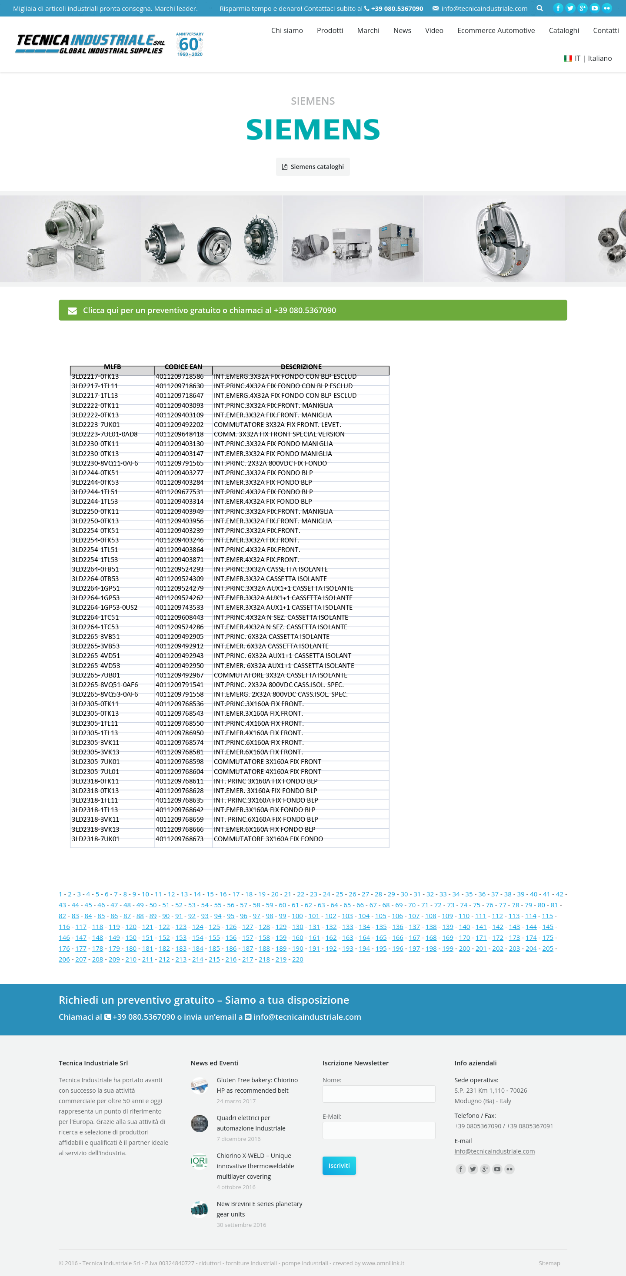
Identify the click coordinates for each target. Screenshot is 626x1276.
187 (247, 948)
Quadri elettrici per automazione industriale (251, 1123)
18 (249, 893)
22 (300, 893)
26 (352, 893)
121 (147, 926)
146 (64, 937)
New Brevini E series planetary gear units (260, 1209)
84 (88, 915)
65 (347, 904)
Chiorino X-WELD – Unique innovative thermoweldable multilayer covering (255, 1165)
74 (463, 904)
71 (425, 904)
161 (314, 937)
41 (546, 893)
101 (314, 915)
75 (476, 904)
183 (181, 948)
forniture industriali (251, 1263)
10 (145, 893)
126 (231, 926)
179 (114, 948)
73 (450, 904)
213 (181, 959)
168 (431, 937)
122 (164, 926)
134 (364, 926)
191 (314, 948)
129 (281, 926)
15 (210, 893)
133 (347, 926)
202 (497, 948)
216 (231, 959)
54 (205, 904)
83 (75, 915)
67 (373, 904)
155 (214, 937)
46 (101, 904)
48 (127, 904)
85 (101, 915)
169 (447, 937)
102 (330, 915)
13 (184, 893)
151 (147, 937)
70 (412, 904)
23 (313, 893)
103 (347, 915)
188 (264, 948)
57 (243, 904)
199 (447, 948)
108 (430, 915)
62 (308, 904)
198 (431, 948)
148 (97, 937)
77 (502, 904)
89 (152, 915)
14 (197, 893)
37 (495, 893)
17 (236, 893)
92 (192, 915)
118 (97, 926)
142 (497, 926)
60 (282, 904)
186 (231, 948)
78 (515, 904)
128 (264, 926)
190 (297, 948)
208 (97, 959)
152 (164, 937)
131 (314, 926)
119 (114, 926)
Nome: (332, 1080)
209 (114, 959)
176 (64, 948)
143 (514, 926)
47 (114, 904)
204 (531, 948)
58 (256, 904)
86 (114, 915)
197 (414, 948)
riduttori (210, 1263)
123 (181, 926)
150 (131, 937)
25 (339, 893)
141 (481, 926)
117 (81, 926)
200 (464, 948)
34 (456, 893)
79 (528, 904)
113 (514, 915)
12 (171, 893)
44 (75, 904)
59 (269, 904)
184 (197, 948)
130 (297, 926)
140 (464, 926)
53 (192, 904)
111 (480, 915)
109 (447, 915)
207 (81, 959)
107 (414, 915)
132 (331, 926)
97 (256, 915)
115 (547, 915)
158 (264, 937)
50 (152, 904)
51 (166, 904)
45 (88, 904)
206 (64, 959)
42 (559, 893)
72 (438, 904)
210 (131, 959)
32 (430, 893)
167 (414, 937)
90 (166, 915)
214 (197, 959)
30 (404, 893)
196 (397, 948)
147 (81, 937)
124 (197, 926)
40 (533, 893)
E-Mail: (332, 1116)
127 (247, 926)
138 (431, 926)
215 (214, 959)
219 (281, 959)
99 (282, 915)
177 (81, 948)
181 (147, 948)
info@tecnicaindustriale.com (485, 8)
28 (378, 893)
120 (131, 926)
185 (214, 948)
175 (547, 937)
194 (364, 948)
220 (297, 959)
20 (275, 893)
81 (554, 904)
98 (269, 915)
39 (520, 893)
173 (514, 937)
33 (443, 893)
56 (230, 904)
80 (541, 904)
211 (147, 959)
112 (497, 915)
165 (381, 937)
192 (331, 948)
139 (447, 926)
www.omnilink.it (383, 1263)
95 (230, 915)
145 (547, 926)
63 (321, 904)
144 (531, 926)
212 (164, 959)
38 (508, 893)
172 (497, 937)
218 (264, 959)
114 (530, 915)
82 (62, 915)
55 (217, 904)
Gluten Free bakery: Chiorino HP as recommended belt (257, 1085)
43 (62, 904)
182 (164, 948)
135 (381, 926)
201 (481, 948)
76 (489, 904)
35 (469, 893)
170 (464, 937)
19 (262, 893)
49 (140, 904)
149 (114, 937)
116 (64, 926)
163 (347, 937)
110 (464, 915)
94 (217, 915)
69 (399, 904)
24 (326, 893)
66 (360, 904)
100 (297, 915)
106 (397, 915)
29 (391, 893)
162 (331, 937)
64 (334, 904)
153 (181, 937)
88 (140, 915)
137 (414, 926)
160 (297, 937)
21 (287, 893)
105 (380, 915)
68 (386, 904)
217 (247, 959)
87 (127, 915)
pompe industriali (305, 1263)
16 (223, 893)
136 (397, 926)
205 (547, 948)
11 (158, 893)
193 (347, 948)
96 (243, 915)
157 (247, 937)
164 (364, 937)
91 (179, 915)
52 (179, 904)
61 (295, 904)
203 (514, 948)
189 (281, 948)
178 (97, 948)
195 (381, 948)
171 (481, 937)
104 (364, 915)
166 (397, 937)
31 (417, 893)
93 (205, 915)
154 (197, 937)
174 (531, 937)
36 (482, 893)
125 (214, 926)
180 (131, 948)
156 (231, 937)
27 (365, 893)
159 (281, 937)
